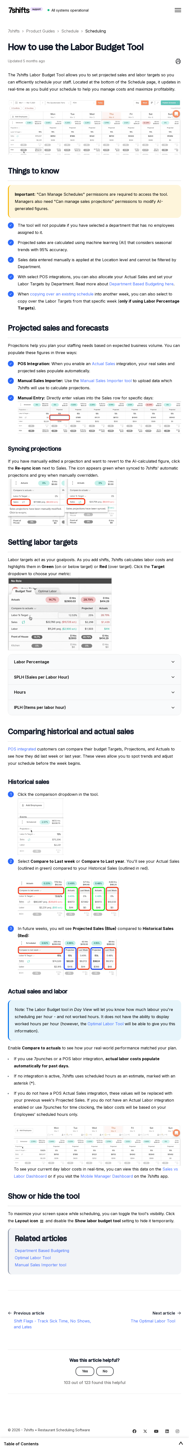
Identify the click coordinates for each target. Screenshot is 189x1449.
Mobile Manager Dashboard (106, 1176)
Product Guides (40, 31)
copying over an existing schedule (62, 294)
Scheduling (95, 31)
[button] (94, 661)
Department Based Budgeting (42, 1250)
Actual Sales (103, 363)
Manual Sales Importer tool (106, 380)
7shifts (14, 31)
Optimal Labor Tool (106, 1023)
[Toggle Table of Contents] (180, 1443)
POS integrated (22, 749)
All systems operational (70, 10)
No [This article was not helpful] (105, 1371)
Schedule (70, 31)
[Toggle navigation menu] (178, 10)
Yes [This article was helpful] (85, 1371)
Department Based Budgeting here (141, 283)
